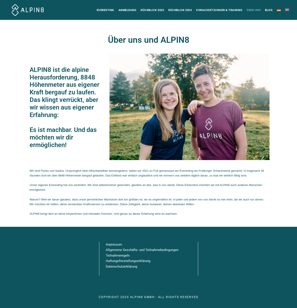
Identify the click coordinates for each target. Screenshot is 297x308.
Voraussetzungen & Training (219, 10)
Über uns (254, 10)
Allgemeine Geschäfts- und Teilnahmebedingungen (142, 250)
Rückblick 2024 (180, 10)
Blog (269, 10)
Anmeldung (127, 10)
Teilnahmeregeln (118, 255)
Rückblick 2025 (152, 10)
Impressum (114, 244)
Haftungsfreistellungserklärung (128, 261)
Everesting (105, 10)
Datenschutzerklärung (121, 266)
